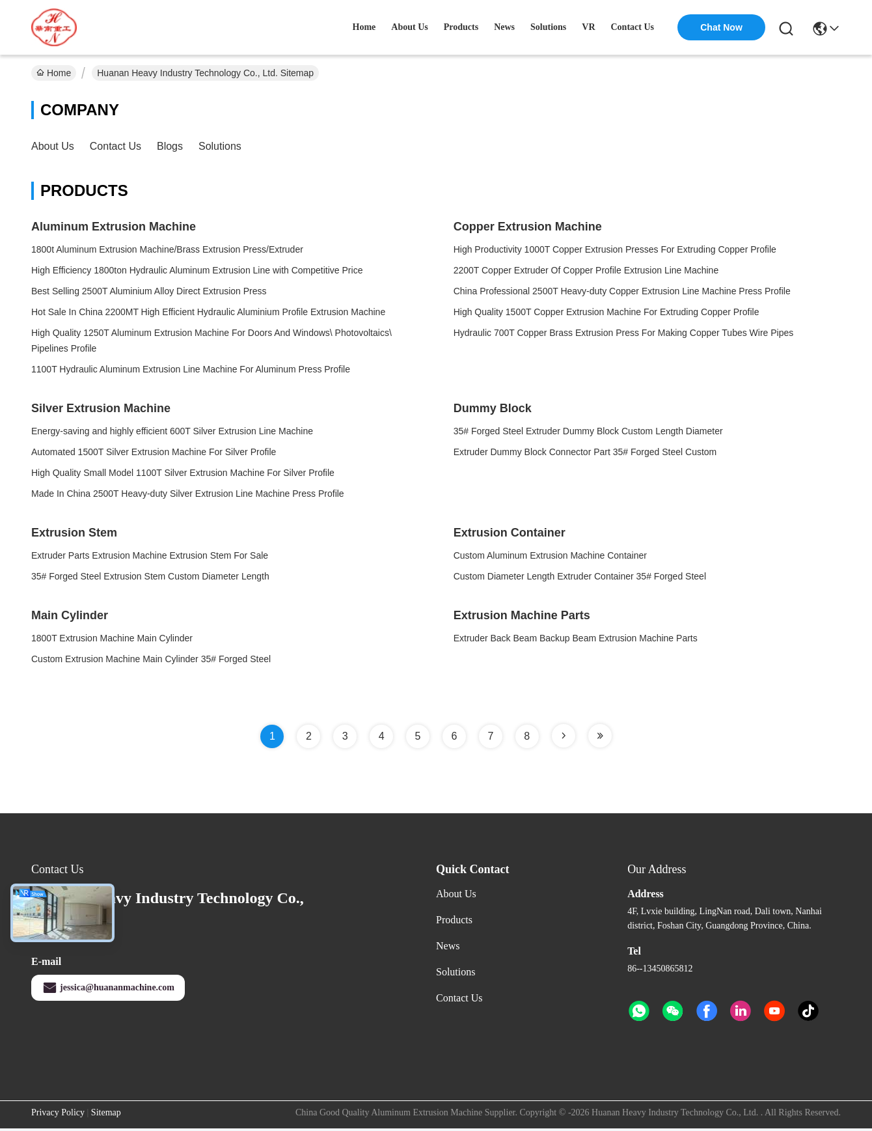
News (447, 945)
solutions (548, 27)
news (504, 27)
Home (364, 27)
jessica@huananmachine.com (108, 988)
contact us (633, 27)
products (461, 27)
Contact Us (115, 146)
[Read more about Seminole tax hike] (563, 735)
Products (454, 919)
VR (588, 27)
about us (409, 27)
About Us (52, 146)
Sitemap (106, 1112)
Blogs (170, 146)
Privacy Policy (58, 1112)
